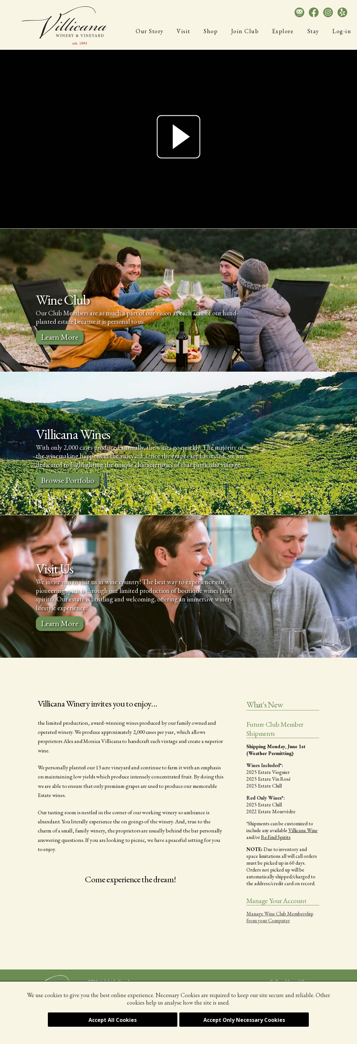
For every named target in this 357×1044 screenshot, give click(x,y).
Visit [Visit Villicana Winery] (183, 31)
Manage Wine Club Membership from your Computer (279, 917)
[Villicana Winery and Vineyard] (65, 25)
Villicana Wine (303, 830)
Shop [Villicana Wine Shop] (210, 31)
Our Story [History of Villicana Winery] (150, 31)
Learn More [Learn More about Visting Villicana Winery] (59, 623)
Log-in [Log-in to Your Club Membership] (341, 31)
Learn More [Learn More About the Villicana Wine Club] (59, 337)
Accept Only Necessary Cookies (244, 1019)
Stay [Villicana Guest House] (313, 31)
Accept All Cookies (113, 1019)
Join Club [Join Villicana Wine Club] (245, 31)
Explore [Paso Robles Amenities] (283, 31)
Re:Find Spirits (276, 837)
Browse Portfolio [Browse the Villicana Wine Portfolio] (67, 480)
